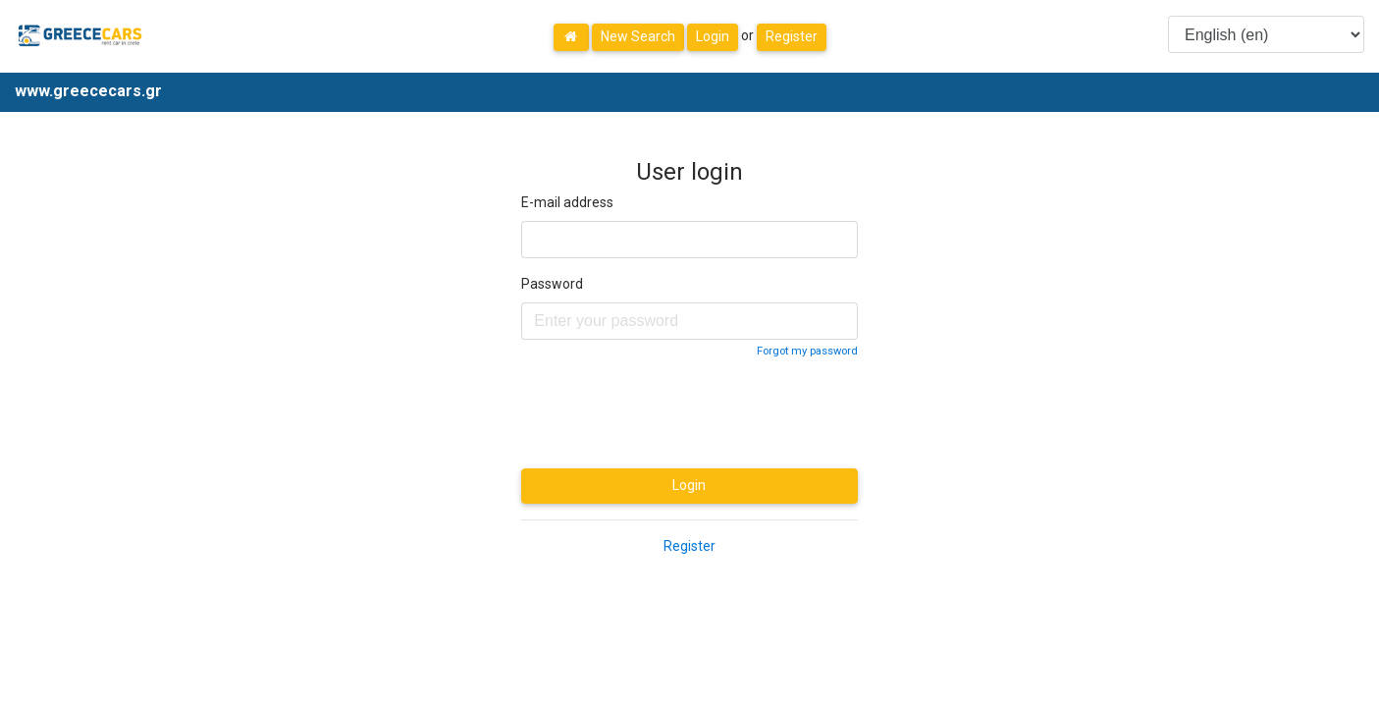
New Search (638, 36)
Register (792, 36)
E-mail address (567, 202)
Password (552, 284)
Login (712, 36)
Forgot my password (807, 351)
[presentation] (670, 414)
